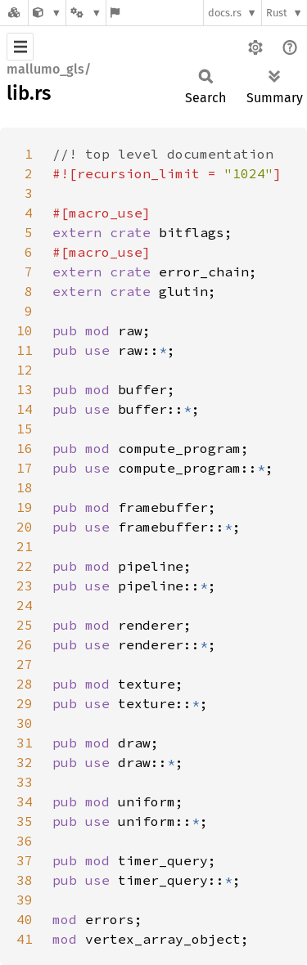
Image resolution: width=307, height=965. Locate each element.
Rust (276, 13)
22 (24, 566)
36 (24, 841)
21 (24, 546)
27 (24, 664)
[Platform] (86, 12)
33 (24, 782)
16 (24, 448)
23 (24, 585)
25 (24, 625)
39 (24, 899)
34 (24, 801)
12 (24, 369)
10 (24, 330)
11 (24, 350)
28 (24, 684)
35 (24, 821)
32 (24, 762)
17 (24, 468)
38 (24, 880)
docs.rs (225, 13)
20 (24, 526)
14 (24, 409)
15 (24, 428)
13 (24, 389)
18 (24, 487)
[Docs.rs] (14, 12)
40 (24, 919)
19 (24, 507)
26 (24, 644)
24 (24, 605)
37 (24, 860)
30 (24, 723)
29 (24, 703)
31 (24, 742)
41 (24, 939)
